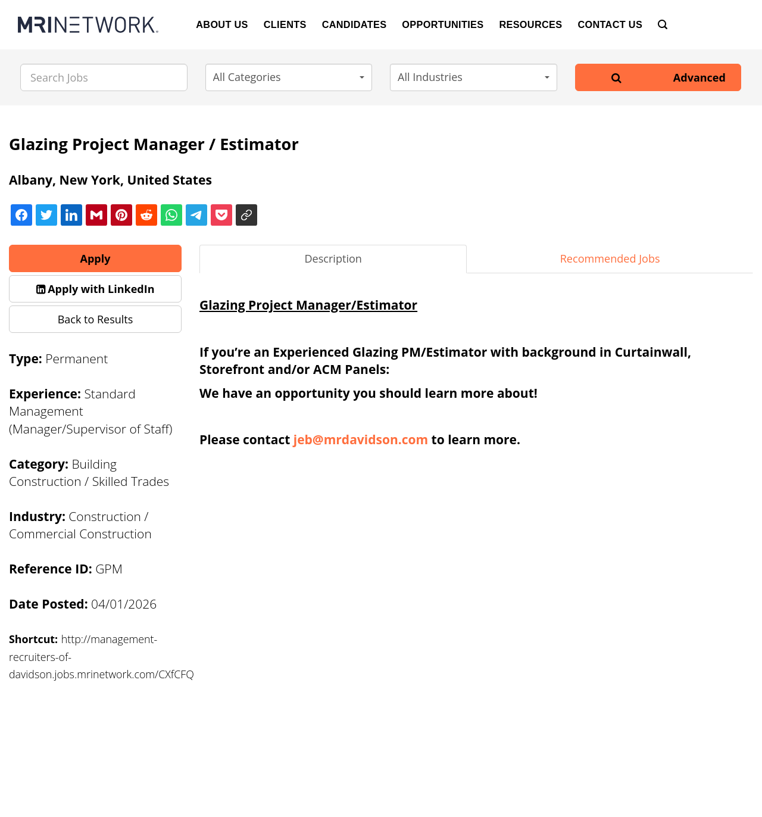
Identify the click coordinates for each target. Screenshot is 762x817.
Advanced (699, 77)
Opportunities (442, 24)
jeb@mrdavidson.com (360, 439)
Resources (530, 24)
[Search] (662, 24)
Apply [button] (95, 258)
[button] (289, 77)
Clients (285, 24)
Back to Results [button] (95, 319)
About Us (222, 24)
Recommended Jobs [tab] (610, 258)
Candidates (354, 24)
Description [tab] (333, 258)
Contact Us (609, 24)
